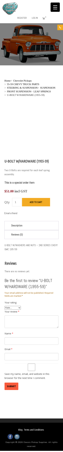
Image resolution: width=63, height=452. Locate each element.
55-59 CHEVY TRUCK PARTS (23, 84)
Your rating (10, 302)
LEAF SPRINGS (42, 91)
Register (22, 17)
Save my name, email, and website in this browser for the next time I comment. (27, 376)
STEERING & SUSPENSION (22, 87)
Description (16, 225)
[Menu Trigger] (55, 7)
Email (8, 349)
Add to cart (36, 202)
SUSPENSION (47, 87)
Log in (35, 17)
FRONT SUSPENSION (19, 91)
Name (9, 333)
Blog (20, 429)
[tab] (31, 225)
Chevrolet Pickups (22, 80)
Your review (12, 311)
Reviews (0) (17, 234)
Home (7, 80)
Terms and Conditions (34, 429)
